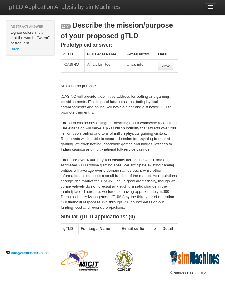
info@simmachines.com (29, 253)
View (165, 66)
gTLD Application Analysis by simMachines (64, 7)
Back (15, 49)
